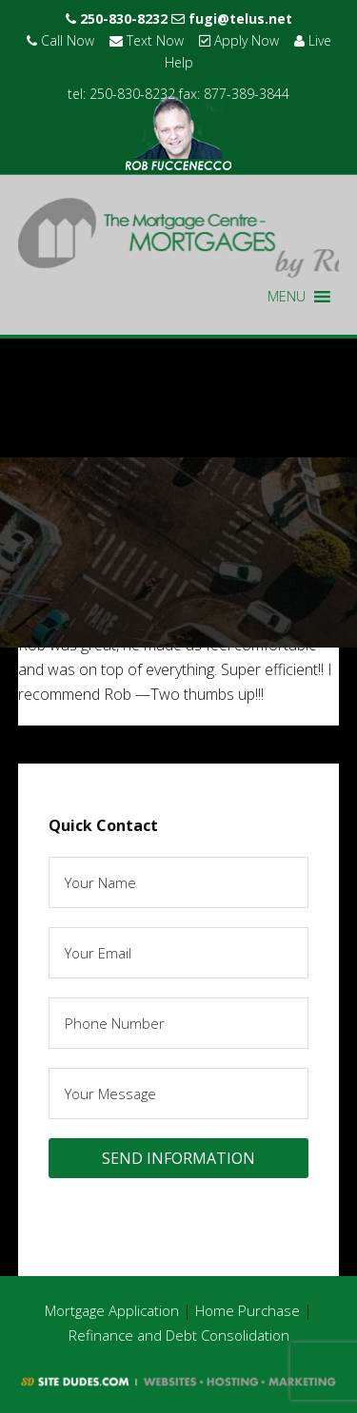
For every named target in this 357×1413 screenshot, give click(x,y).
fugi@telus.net (231, 19)
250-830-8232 (117, 19)
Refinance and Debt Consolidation (179, 1335)
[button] (287, 297)
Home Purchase (247, 1310)
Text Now (146, 40)
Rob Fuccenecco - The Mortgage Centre (179, 238)
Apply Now (239, 40)
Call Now (60, 40)
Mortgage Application (112, 1310)
